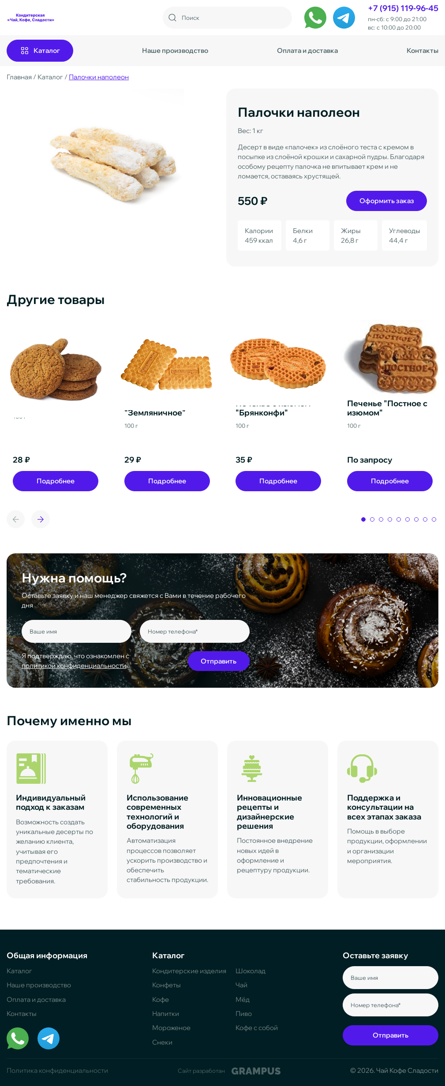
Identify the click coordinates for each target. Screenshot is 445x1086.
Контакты (422, 50)
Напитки (165, 1013)
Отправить (218, 661)
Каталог (19, 971)
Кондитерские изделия (189, 971)
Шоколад (251, 971)
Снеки (162, 1042)
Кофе (160, 999)
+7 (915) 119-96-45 (403, 8)
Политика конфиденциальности (57, 1070)
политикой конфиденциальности (74, 665)
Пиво (244, 1013)
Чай (241, 985)
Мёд (243, 999)
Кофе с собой (257, 1027)
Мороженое (171, 1027)
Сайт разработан (229, 1071)
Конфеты (166, 985)
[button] (40, 519)
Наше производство (175, 50)
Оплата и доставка (307, 50)
